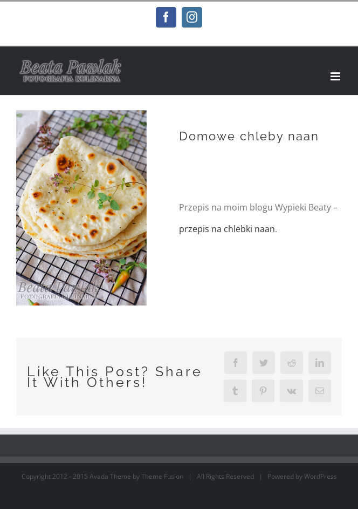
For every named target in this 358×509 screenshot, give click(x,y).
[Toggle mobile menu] (336, 76)
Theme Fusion (162, 476)
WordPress (320, 476)
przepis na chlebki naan (227, 229)
